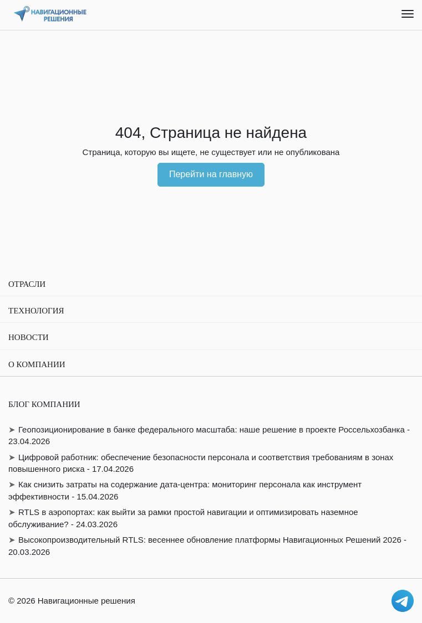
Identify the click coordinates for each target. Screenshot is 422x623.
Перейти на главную (211, 174)
